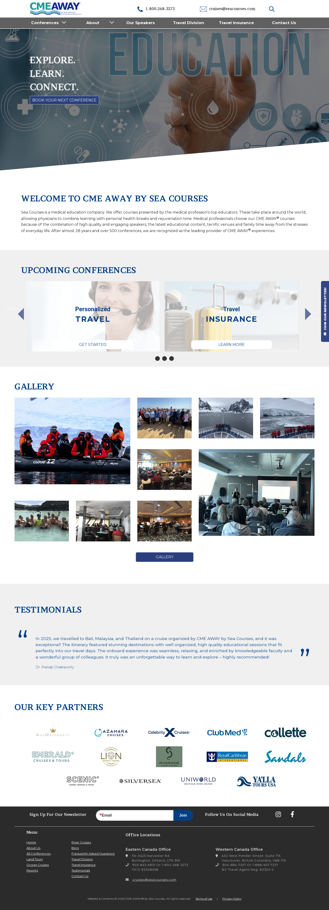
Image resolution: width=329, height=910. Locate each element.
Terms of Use (203, 898)
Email (107, 815)
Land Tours (34, 859)
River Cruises (81, 842)
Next (315, 318)
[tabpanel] (93, 316)
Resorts (32, 870)
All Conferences (38, 853)
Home (31, 842)
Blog (75, 848)
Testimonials (80, 870)
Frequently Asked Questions (93, 853)
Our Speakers (140, 22)
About (92, 22)
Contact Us (284, 22)
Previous (13, 309)
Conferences (45, 22)
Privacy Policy (232, 898)
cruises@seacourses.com (227, 8)
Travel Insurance (236, 22)
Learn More (231, 344)
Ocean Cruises (37, 865)
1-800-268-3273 (156, 8)
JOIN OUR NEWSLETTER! (325, 311)
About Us (33, 848)
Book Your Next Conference (64, 100)
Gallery (164, 557)
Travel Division (188, 22)
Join (183, 815)
